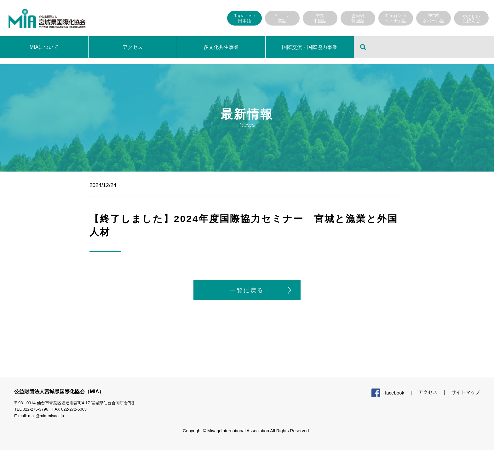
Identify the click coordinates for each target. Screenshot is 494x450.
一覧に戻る (247, 290)
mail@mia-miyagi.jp (46, 415)
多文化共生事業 (221, 47)
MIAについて (44, 47)
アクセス (133, 47)
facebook (394, 392)
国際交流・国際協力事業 (309, 47)
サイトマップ (465, 392)
